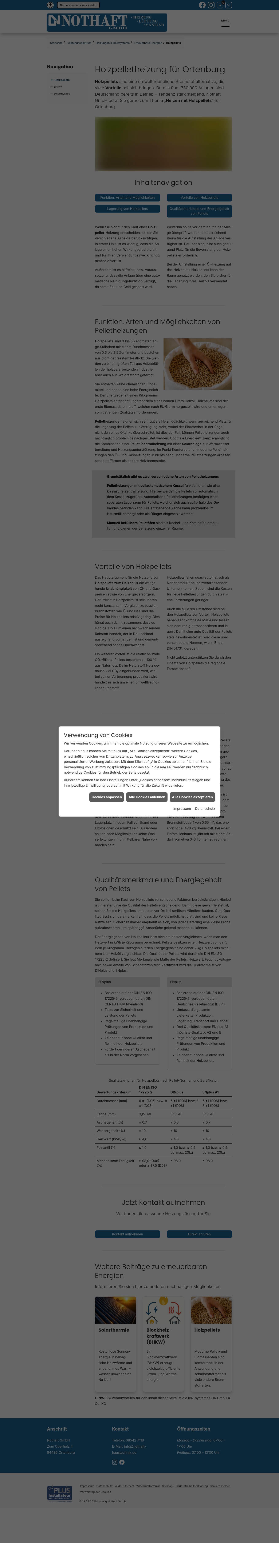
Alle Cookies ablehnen (147, 745)
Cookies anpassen (107, 745)
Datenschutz (205, 756)
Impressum (182, 756)
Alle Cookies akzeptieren (192, 745)
